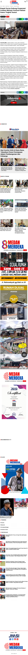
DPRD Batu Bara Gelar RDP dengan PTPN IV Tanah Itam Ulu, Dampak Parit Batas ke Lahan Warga (6, 169)
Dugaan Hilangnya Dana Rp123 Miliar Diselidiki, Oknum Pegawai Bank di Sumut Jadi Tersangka (16, 575)
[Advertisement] (14, 115)
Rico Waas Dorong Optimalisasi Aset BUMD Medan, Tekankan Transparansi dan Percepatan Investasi (20, 230)
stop (7, 16)
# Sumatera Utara (4, 529)
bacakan (3, 16)
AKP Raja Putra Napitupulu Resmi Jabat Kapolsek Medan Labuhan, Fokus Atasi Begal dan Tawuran (16, 542)
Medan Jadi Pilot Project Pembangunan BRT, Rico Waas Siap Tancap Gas (6, 229)
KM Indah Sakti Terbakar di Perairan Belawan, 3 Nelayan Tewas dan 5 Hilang (16, 589)
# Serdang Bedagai (4, 527)
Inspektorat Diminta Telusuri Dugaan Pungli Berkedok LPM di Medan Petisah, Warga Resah (16, 562)
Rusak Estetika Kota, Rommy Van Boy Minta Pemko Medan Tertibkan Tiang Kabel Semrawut (17, 582)
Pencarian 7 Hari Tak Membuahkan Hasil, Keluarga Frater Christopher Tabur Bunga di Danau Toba (16, 555)
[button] (26, 0)
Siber (16, 632)
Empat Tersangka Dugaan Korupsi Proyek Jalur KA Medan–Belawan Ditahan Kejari (16, 549)
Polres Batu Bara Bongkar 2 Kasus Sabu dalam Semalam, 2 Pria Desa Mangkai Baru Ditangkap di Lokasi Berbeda (16, 569)
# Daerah (2, 522)
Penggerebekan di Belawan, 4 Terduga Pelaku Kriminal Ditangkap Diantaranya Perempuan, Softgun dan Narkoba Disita (15, 595)
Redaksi (12, 632)
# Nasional (2, 524)
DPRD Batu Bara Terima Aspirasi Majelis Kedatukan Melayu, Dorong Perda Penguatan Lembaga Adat (20, 169)
